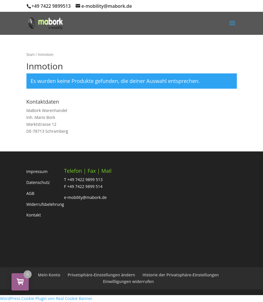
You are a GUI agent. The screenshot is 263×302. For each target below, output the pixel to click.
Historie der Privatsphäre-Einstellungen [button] (181, 275)
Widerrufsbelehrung (45, 204)
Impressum (37, 171)
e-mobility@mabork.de (85, 197)
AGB (30, 193)
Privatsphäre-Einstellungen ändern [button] (101, 275)
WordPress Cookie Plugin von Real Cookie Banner (46, 298)
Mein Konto (49, 275)
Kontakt (33, 215)
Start (30, 54)
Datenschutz (38, 182)
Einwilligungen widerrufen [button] (128, 281)
